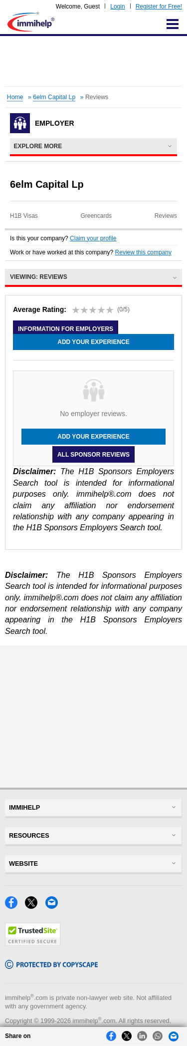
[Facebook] (15, 906)
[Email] (54, 906)
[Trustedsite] (32, 943)
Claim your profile (93, 238)
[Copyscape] (51, 966)
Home (15, 97)
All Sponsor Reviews (93, 454)
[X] (35, 906)
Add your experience (93, 341)
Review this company (143, 252)
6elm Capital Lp (54, 97)
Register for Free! (159, 6)
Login (117, 6)
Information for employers (65, 328)
